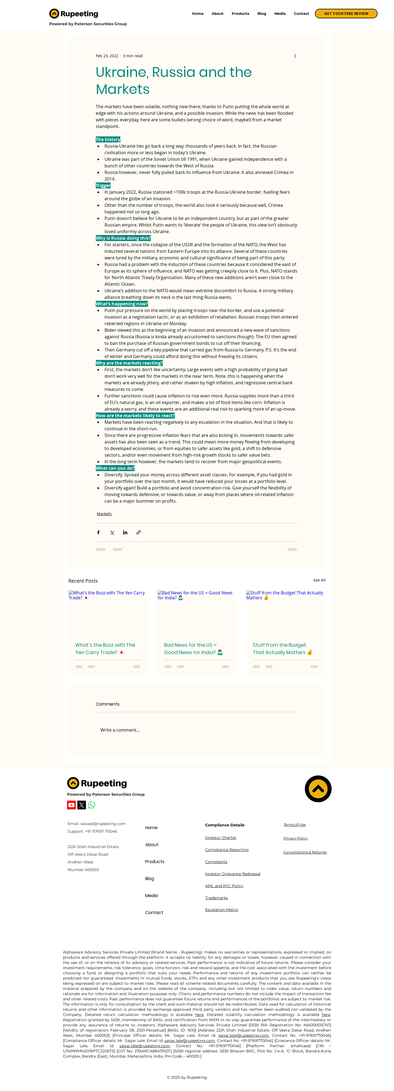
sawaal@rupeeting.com (103, 823)
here (199, 1014)
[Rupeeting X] (81, 805)
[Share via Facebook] (98, 532)
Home (151, 827)
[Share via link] (138, 532)
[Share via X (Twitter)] (111, 532)
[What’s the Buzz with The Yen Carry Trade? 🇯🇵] (108, 612)
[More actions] (295, 55)
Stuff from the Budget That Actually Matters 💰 (283, 649)
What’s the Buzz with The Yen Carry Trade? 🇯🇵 (105, 649)
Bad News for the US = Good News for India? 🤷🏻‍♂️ (193, 649)
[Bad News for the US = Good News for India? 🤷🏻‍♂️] (197, 612)
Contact (154, 912)
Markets (104, 513)
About (151, 844)
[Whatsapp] (91, 805)
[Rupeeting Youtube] (71, 805)
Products (154, 861)
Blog (149, 878)
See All (319, 580)
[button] (240, 13)
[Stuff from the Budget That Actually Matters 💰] (285, 612)
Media (151, 895)
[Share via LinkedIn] (125, 532)
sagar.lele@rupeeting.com (243, 1035)
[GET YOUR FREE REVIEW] (346, 13)
